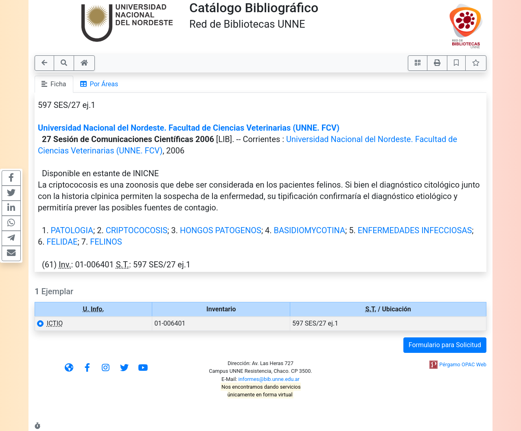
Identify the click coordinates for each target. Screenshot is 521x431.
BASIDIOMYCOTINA (309, 230)
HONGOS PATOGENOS (220, 230)
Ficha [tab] (54, 84)
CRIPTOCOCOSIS (137, 230)
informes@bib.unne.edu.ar (269, 379)
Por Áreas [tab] (99, 84)
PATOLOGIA (71, 230)
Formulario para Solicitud (445, 345)
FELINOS (106, 242)
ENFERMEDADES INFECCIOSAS (415, 230)
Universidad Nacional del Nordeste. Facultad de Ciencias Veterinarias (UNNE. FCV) (188, 128)
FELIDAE (61, 242)
